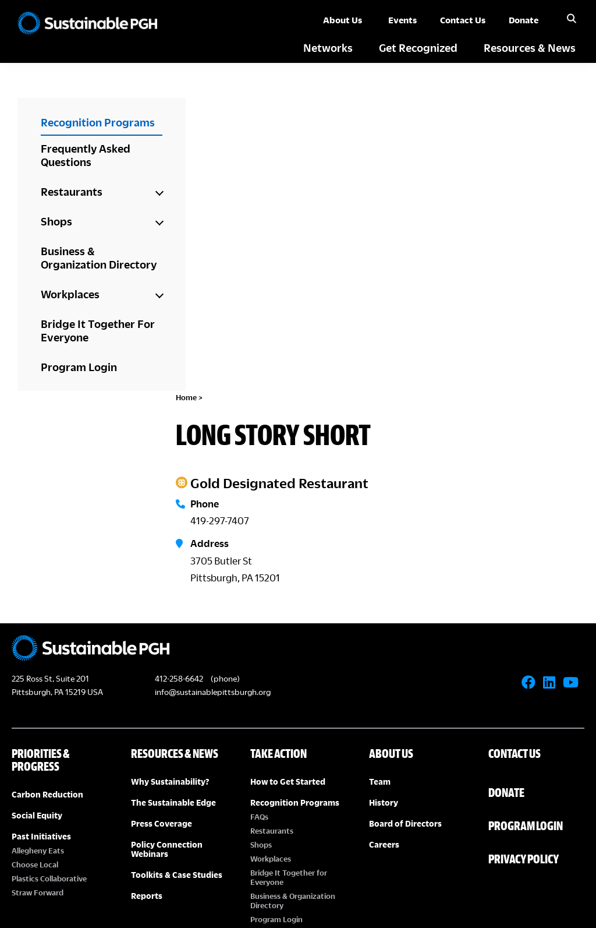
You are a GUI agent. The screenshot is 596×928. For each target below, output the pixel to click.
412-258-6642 (179, 446)
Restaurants (71, 191)
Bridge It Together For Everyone (98, 330)
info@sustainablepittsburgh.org (213, 459)
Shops (56, 221)
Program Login (79, 367)
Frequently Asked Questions (85, 155)
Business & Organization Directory (99, 257)
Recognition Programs (98, 122)
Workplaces (70, 294)
